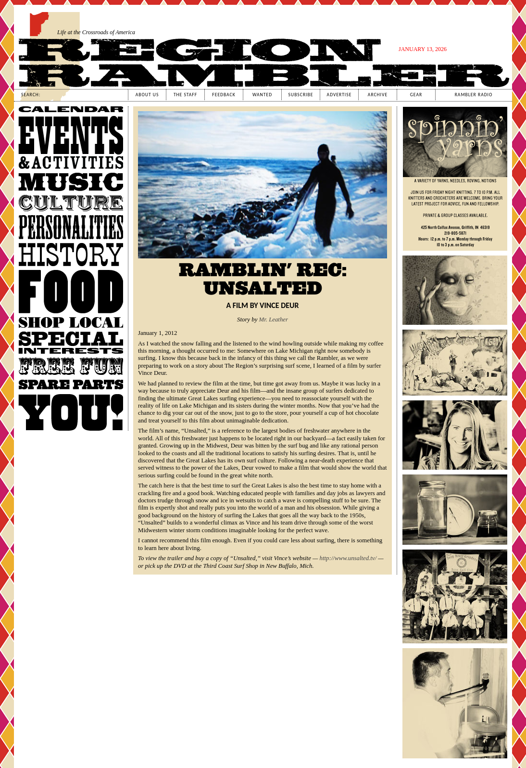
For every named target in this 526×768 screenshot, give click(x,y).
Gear (416, 95)
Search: (30, 95)
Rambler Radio (474, 95)
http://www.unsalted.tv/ (348, 558)
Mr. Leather (273, 319)
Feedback (223, 95)
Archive (378, 95)
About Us (147, 95)
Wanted (262, 95)
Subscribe (300, 95)
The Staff (185, 95)
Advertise (339, 95)
